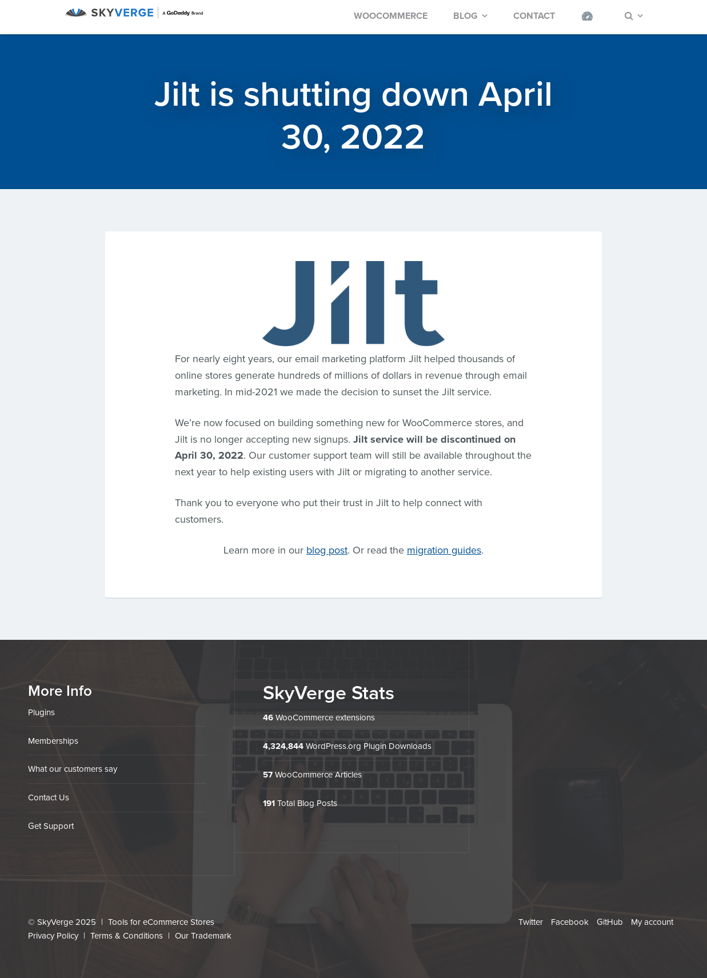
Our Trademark (203, 936)
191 (269, 803)
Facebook (570, 922)
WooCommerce (391, 16)
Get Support (51, 826)
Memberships (53, 741)
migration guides (444, 550)
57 (268, 774)
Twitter (530, 922)
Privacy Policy (53, 936)
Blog (465, 16)
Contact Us (48, 797)
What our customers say (72, 769)
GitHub (610, 922)
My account (652, 922)
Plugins (41, 712)
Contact (534, 16)
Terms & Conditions (126, 936)
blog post (326, 550)
